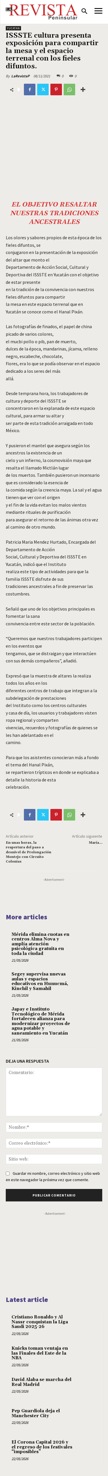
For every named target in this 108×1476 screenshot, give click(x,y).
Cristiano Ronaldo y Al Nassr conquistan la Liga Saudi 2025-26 (40, 1321)
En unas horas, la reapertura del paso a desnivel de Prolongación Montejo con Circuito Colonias (28, 852)
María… (95, 843)
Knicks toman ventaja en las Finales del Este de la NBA (40, 1353)
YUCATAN (13, 28)
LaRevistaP (20, 76)
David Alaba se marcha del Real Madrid (41, 1382)
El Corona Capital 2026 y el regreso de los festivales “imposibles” (42, 1447)
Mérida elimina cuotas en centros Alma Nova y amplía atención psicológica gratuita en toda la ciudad (40, 944)
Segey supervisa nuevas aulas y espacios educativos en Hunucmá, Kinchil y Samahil (40, 982)
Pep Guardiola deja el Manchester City (36, 1413)
